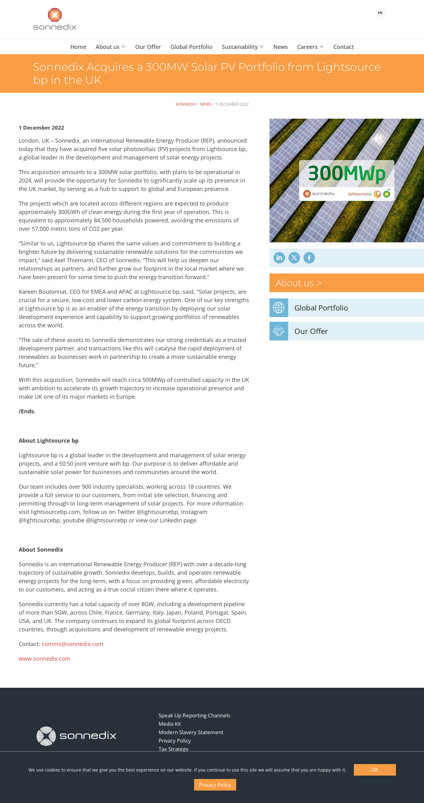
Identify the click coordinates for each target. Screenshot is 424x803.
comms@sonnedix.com (72, 644)
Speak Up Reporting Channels (194, 715)
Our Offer (148, 46)
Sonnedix (186, 104)
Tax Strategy (173, 749)
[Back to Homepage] (76, 736)
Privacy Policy (175, 740)
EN (380, 12)
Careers (308, 46)
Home (78, 46)
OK (375, 770)
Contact (343, 46)
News (280, 46)
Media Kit (170, 723)
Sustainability (240, 46)
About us (108, 46)
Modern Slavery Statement (191, 732)
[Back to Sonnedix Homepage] (55, 19)
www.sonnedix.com (44, 658)
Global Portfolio (191, 46)
